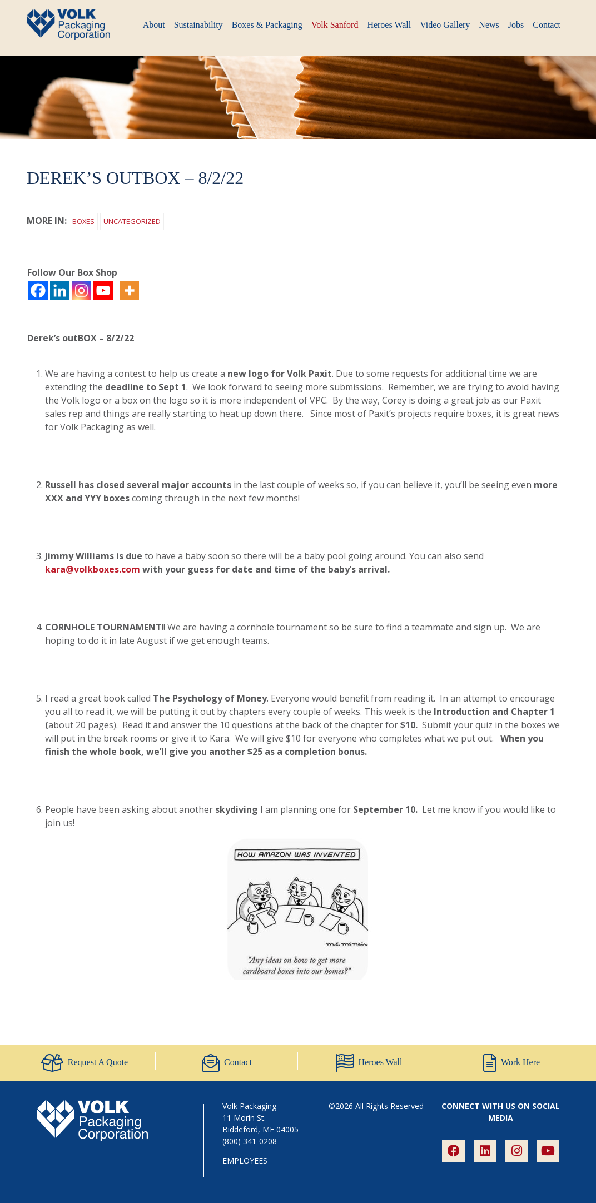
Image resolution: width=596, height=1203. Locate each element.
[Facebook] (38, 290)
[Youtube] (103, 290)
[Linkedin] (59, 290)
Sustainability (198, 24)
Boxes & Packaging (267, 24)
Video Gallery (445, 24)
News (489, 24)
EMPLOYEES (244, 1160)
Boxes (83, 221)
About (154, 24)
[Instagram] (81, 290)
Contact (546, 24)
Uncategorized (132, 221)
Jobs (516, 24)
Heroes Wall (389, 24)
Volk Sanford (335, 24)
